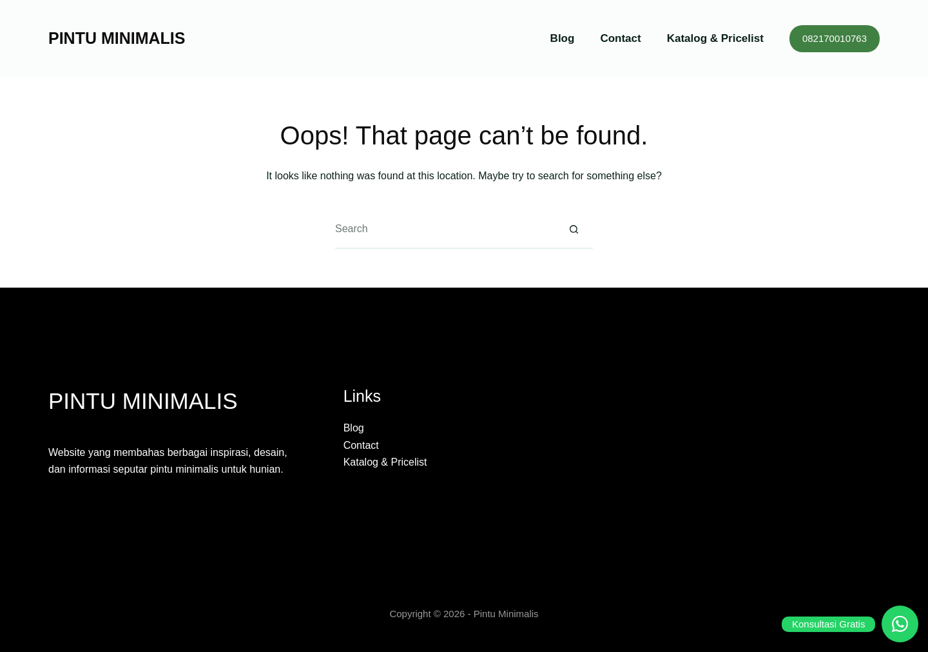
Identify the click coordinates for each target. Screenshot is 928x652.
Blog (562, 38)
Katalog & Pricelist (715, 38)
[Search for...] (444, 229)
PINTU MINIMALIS (117, 38)
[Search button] (573, 229)
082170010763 (834, 38)
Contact (620, 38)
